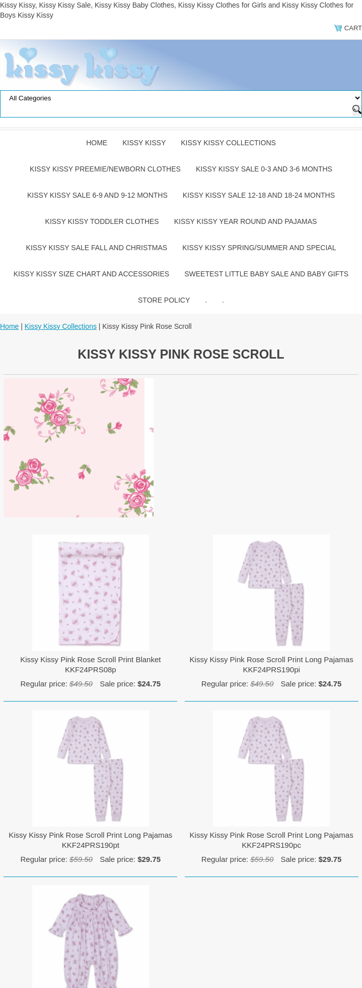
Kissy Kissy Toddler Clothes (102, 221)
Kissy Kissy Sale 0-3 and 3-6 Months (264, 169)
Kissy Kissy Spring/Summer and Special (259, 248)
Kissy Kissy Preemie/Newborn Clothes (105, 169)
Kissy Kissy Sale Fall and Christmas (97, 248)
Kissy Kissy (144, 143)
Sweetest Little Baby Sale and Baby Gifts (266, 274)
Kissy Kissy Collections (228, 143)
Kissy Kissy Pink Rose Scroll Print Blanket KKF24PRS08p (90, 664)
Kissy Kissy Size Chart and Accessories (91, 274)
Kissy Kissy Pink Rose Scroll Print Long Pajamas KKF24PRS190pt (90, 840)
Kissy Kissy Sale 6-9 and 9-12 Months (97, 195)
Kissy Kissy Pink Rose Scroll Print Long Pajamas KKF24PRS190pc (271, 840)
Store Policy (164, 300)
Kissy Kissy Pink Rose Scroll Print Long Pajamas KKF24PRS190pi (271, 664)
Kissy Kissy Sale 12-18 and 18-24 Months (259, 195)
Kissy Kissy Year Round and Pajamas (245, 221)
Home (96, 143)
